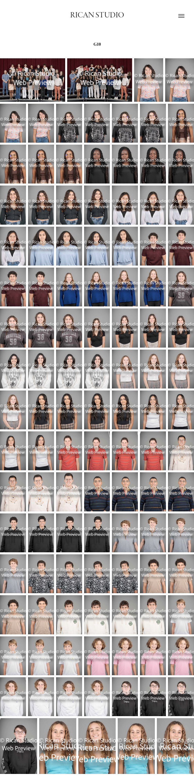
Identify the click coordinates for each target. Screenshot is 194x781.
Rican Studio (97, 15)
